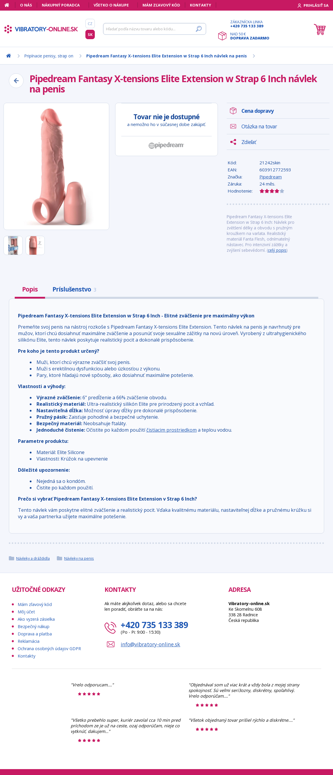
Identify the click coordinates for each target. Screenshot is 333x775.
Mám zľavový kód (161, 5)
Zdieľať (248, 141)
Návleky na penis (79, 558)
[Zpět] (16, 80)
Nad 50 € (249, 36)
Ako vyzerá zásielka (36, 619)
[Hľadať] (154, 29)
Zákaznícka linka (249, 24)
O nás (26, 5)
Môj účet (26, 612)
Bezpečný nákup (33, 626)
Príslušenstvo (74, 289)
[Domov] (9, 5)
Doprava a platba (35, 634)
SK (90, 34)
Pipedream (270, 177)
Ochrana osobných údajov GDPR (49, 648)
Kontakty (200, 5)
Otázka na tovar (259, 126)
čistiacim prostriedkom (171, 430)
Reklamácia (28, 641)
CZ (90, 23)
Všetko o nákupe (111, 5)
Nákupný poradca (61, 5)
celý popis (277, 250)
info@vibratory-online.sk (150, 644)
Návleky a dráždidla (33, 558)
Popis (30, 289)
